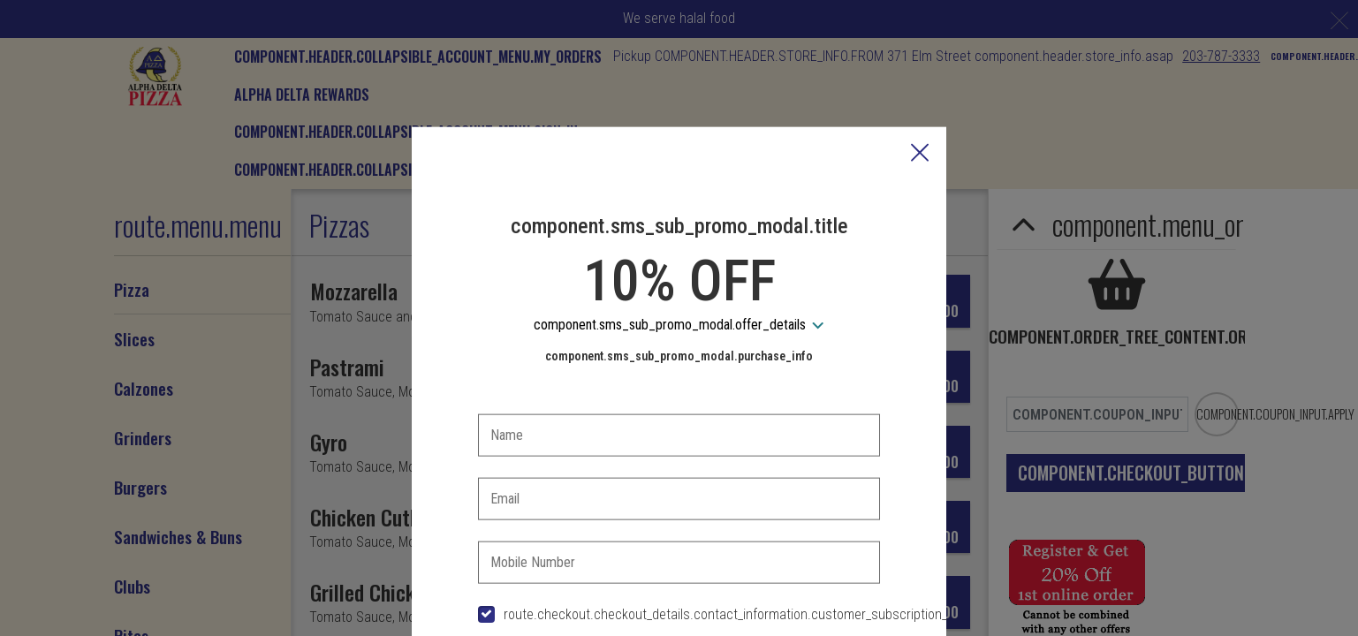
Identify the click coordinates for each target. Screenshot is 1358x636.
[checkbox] (679, 529)
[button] (920, 69)
